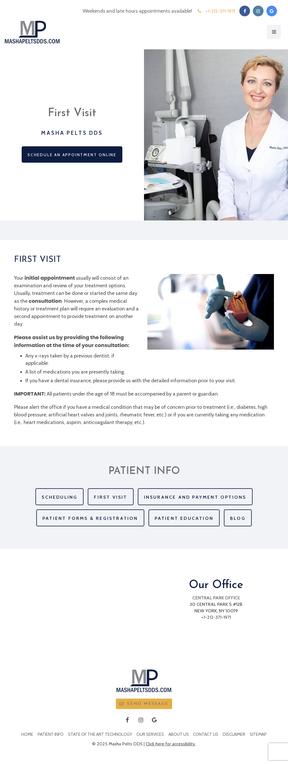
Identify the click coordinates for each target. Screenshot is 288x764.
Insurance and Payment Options (195, 497)
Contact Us (205, 734)
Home (27, 734)
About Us (178, 734)
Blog (238, 518)
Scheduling (59, 497)
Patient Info (51, 734)
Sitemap (258, 734)
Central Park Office (216, 597)
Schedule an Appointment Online (72, 154)
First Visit (110, 497)
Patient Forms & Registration (90, 518)
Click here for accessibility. (171, 744)
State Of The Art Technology (100, 734)
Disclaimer (234, 734)
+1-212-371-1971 (216, 617)
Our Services (150, 734)
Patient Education (184, 518)
